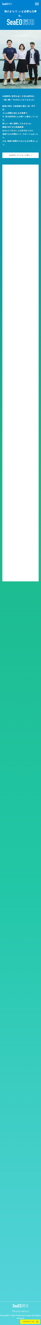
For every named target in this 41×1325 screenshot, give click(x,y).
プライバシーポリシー (20, 1314)
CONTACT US (28, 1321)
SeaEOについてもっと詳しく (20, 155)
